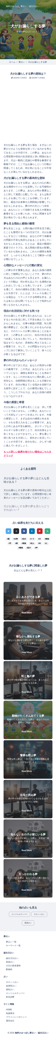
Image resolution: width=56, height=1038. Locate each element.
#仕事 (16, 539)
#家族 (24, 543)
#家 (16, 543)
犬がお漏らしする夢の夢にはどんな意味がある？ (26, 480)
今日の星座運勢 (13, 965)
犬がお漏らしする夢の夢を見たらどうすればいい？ (26, 508)
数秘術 (9, 969)
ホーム (12, 62)
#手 (10, 543)
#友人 (32, 543)
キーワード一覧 (13, 945)
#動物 (47, 539)
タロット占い (39, 914)
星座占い (28, 923)
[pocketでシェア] (40, 531)
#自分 (24, 539)
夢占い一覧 (11, 942)
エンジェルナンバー (19, 914)
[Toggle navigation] (11, 12)
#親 (8, 539)
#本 (39, 543)
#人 (46, 543)
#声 (36, 548)
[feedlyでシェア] (47, 531)
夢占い (22, 62)
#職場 (21, 548)
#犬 (39, 539)
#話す (29, 548)
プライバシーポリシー (16, 1017)
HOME (9, 1009)
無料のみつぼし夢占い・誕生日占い (22, 6)
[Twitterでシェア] (8, 531)
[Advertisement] (28, 114)
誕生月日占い (12, 958)
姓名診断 (10, 997)
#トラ (32, 539)
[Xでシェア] (16, 531)
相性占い (10, 989)
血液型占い (11, 986)
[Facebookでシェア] (24, 531)
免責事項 (10, 1013)
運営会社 (10, 1021)
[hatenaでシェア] (32, 531)
